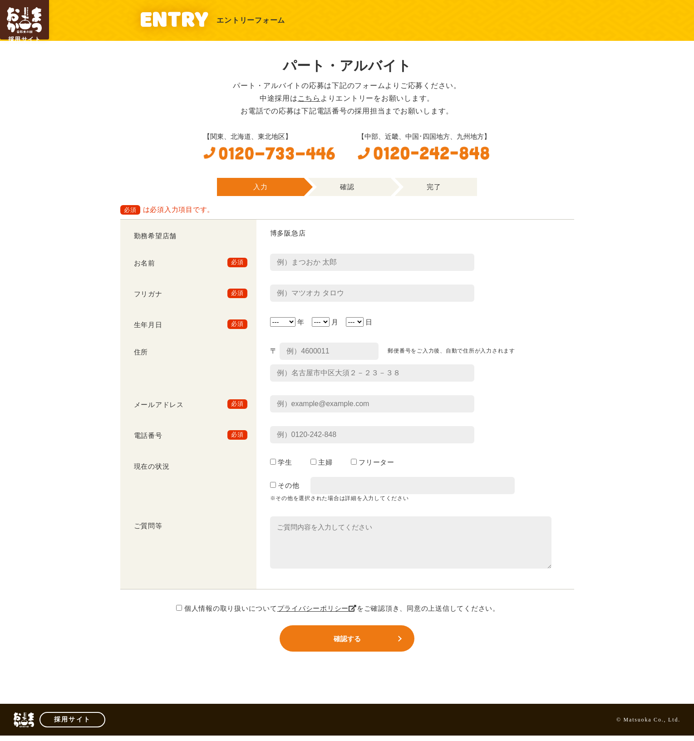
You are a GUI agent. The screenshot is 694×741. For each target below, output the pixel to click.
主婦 (321, 462)
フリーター (372, 462)
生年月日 (148, 325)
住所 (141, 352)
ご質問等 (148, 526)
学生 (281, 462)
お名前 (144, 263)
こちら (309, 98)
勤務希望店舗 (155, 236)
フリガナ (148, 294)
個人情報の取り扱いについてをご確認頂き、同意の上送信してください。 (338, 608)
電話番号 (148, 435)
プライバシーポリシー (317, 608)
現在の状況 (152, 466)
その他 (285, 485)
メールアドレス (159, 404)
